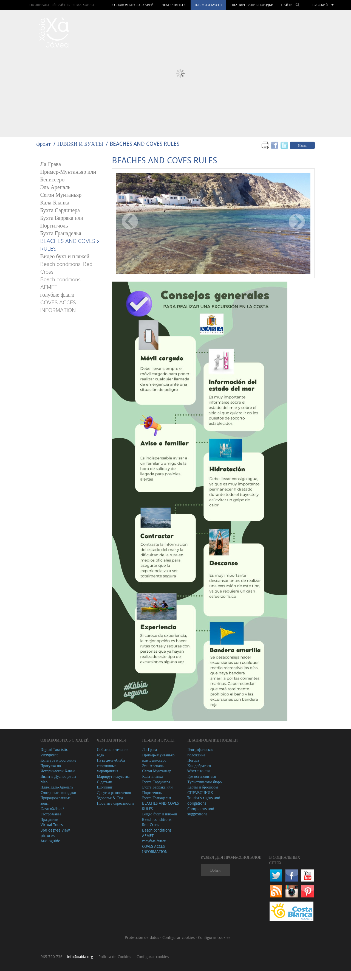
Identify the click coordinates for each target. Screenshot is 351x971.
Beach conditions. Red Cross (157, 822)
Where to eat (198, 770)
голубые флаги (57, 295)
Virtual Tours (52, 824)
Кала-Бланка (54, 203)
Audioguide (50, 840)
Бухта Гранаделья (60, 233)
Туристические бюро (204, 781)
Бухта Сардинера (60, 210)
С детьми (104, 781)
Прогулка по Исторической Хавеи (58, 768)
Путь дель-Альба (111, 760)
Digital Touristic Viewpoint (54, 752)
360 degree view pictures (55, 832)
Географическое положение (200, 752)
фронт (43, 143)
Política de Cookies (114, 956)
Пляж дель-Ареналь (57, 787)
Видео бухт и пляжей (64, 256)
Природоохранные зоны (56, 800)
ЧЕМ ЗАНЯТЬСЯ (174, 5)
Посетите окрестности (115, 803)
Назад (302, 145)
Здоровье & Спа (110, 797)
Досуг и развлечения (114, 792)
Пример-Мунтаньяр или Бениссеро (158, 757)
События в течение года (112, 752)
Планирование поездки (251, 5)
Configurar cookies (179, 937)
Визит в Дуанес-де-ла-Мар (59, 779)
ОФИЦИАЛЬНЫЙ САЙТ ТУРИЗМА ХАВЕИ (61, 4)
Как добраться (199, 765)
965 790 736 (52, 956)
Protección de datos (142, 937)
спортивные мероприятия (107, 768)
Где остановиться (201, 776)
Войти (215, 870)
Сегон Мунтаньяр (61, 195)
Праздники (49, 819)
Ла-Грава (50, 164)
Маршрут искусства (113, 776)
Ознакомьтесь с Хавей (133, 5)
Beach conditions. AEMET (157, 832)
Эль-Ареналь (55, 187)
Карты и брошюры (202, 787)
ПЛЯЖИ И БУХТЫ (208, 5)
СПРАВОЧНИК (200, 792)
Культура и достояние (58, 760)
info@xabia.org (80, 956)
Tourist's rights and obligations (203, 800)
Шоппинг (104, 787)
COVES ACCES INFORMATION (155, 849)
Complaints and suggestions (200, 811)
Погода (193, 760)
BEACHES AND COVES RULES (144, 143)
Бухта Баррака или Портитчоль (157, 789)
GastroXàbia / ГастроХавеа (52, 811)
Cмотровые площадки (58, 792)
